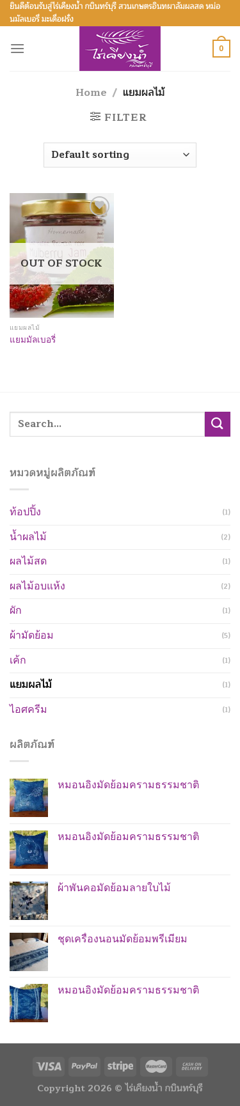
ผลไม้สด (28, 561)
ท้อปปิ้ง (25, 512)
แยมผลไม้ (31, 684)
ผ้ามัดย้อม (32, 635)
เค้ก (18, 660)
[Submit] (217, 424)
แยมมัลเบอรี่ (33, 340)
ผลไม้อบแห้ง (37, 586)
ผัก (16, 610)
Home (91, 92)
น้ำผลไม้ (28, 537)
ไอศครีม (28, 709)
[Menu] (17, 48)
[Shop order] (120, 155)
